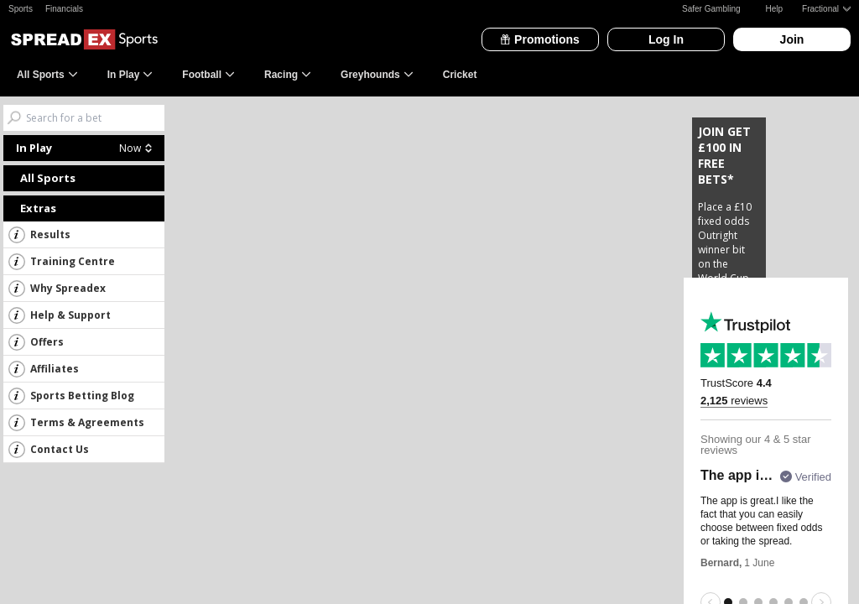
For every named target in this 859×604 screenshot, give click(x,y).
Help (775, 8)
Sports (20, 8)
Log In (666, 39)
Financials (64, 8)
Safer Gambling (711, 8)
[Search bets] (95, 118)
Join (792, 39)
